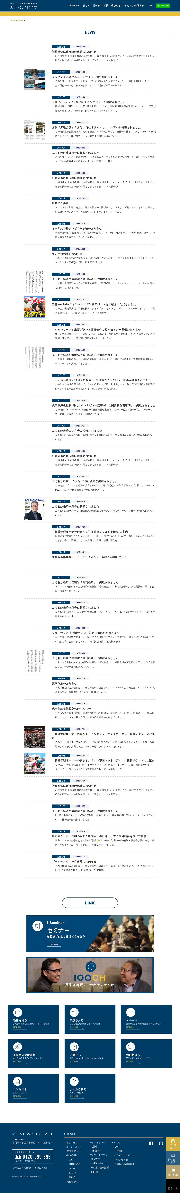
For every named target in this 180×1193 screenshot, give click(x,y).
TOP (13, 20)
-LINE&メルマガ (97, 1163)
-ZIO (68, 1160)
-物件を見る (71, 1155)
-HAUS (70, 1177)
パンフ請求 (173, 1146)
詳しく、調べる (91, 4)
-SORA (70, 1168)
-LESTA (70, 1173)
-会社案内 (117, 1151)
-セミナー (94, 1159)
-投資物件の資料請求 (123, 1164)
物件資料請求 (173, 1161)
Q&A (150, 4)
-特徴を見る (71, 1151)
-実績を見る (71, 1182)
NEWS (75, 4)
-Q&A (115, 1146)
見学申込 (173, 1188)
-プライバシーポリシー (124, 1155)
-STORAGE (72, 1164)
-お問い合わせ (120, 1160)
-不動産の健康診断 (98, 1167)
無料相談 (173, 1174)
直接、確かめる (112, 4)
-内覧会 (92, 1146)
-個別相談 (94, 1151)
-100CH (93, 1172)
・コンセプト (71, 1143)
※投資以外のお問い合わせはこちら (30, 1168)
